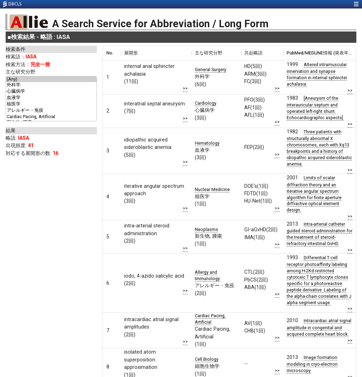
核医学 (51, 104)
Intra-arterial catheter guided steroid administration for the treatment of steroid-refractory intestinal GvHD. (319, 233)
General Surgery (210, 69)
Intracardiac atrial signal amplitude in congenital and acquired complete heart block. (319, 327)
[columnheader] (112, 53)
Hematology (207, 143)
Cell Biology (206, 359)
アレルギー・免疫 (51, 111)
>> (185, 88)
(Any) (51, 79)
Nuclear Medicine (212, 189)
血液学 (51, 98)
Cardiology (205, 103)
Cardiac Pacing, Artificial (51, 117)
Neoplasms (206, 229)
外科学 (51, 85)
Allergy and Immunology (207, 275)
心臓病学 (51, 91)
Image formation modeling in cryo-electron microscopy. (312, 364)
